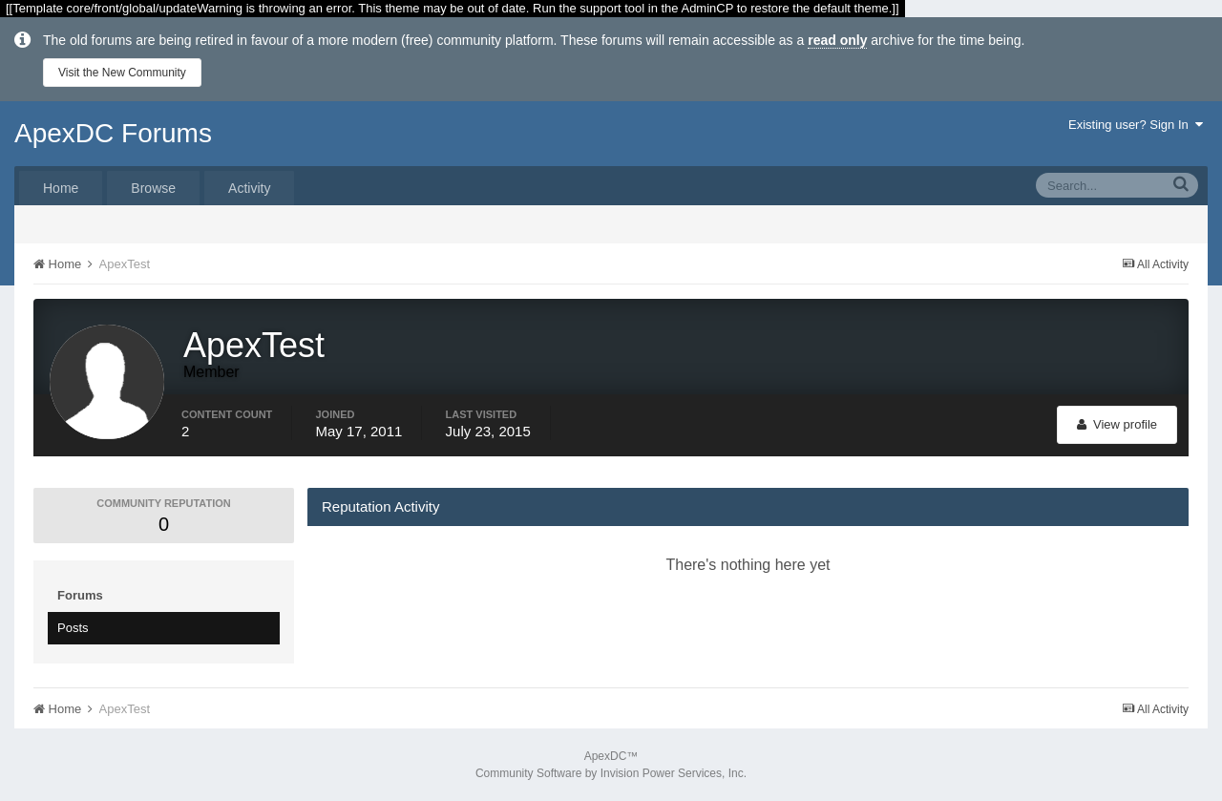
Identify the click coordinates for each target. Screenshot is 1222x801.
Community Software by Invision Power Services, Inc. (611, 773)
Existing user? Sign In (1135, 124)
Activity (249, 188)
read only (837, 40)
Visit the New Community (122, 72)
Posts (73, 628)
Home (60, 188)
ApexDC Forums (113, 133)
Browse (153, 188)
